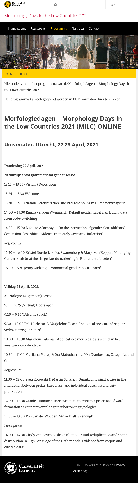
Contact (94, 28)
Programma (59, 28)
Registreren (39, 28)
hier (101, 99)
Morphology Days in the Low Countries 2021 (46, 15)
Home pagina (17, 28)
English (112, 4)
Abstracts (78, 28)
